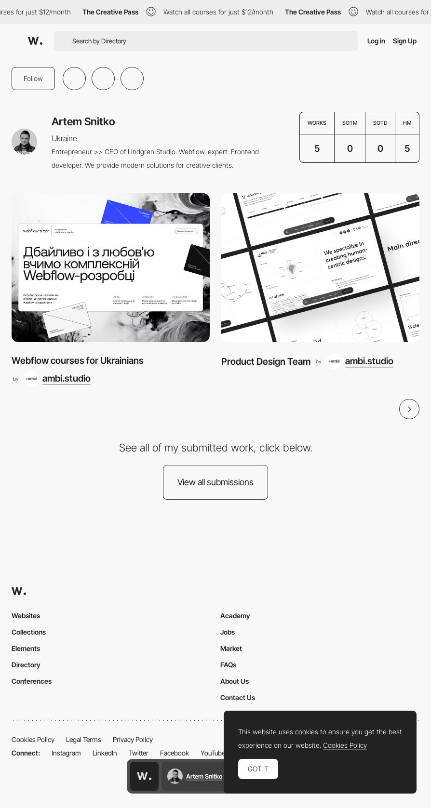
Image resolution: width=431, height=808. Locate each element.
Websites (26, 615)
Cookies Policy (33, 739)
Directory (26, 665)
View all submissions (215, 482)
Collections (29, 632)
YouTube (213, 753)
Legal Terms (83, 739)
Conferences (32, 681)
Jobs (227, 632)
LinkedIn (105, 753)
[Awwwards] (35, 41)
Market (231, 648)
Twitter (138, 753)
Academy (235, 615)
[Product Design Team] (320, 267)
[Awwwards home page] (144, 776)
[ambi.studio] (57, 378)
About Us (234, 681)
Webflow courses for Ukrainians (78, 360)
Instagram (66, 753)
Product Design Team (265, 361)
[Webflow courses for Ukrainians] (111, 267)
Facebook (174, 753)
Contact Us (237, 697)
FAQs (228, 665)
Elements (26, 648)
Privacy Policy (133, 739)
